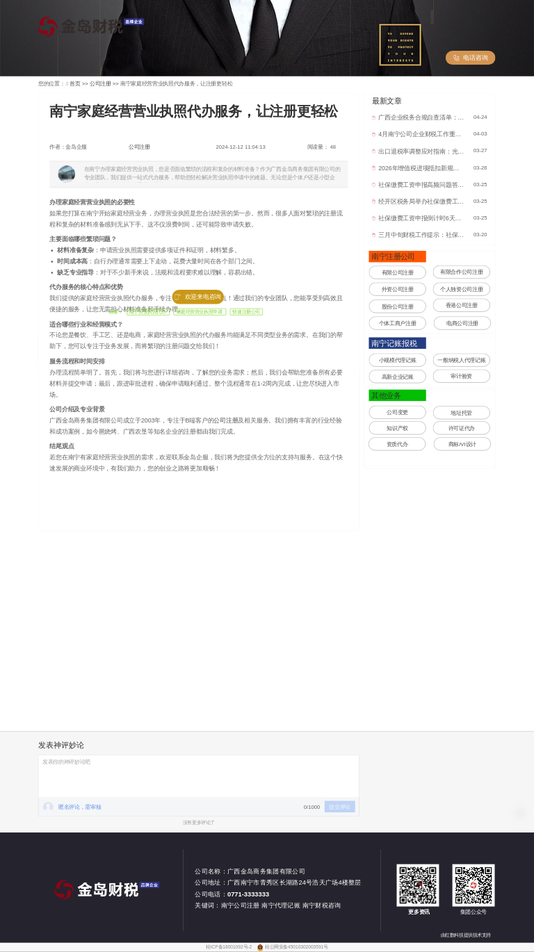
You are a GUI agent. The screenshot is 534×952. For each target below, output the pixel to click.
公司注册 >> (105, 84)
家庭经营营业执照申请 (200, 312)
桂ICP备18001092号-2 (229, 947)
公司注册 (139, 147)
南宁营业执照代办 (148, 312)
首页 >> (80, 84)
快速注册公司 (245, 312)
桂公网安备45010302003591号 (296, 947)
